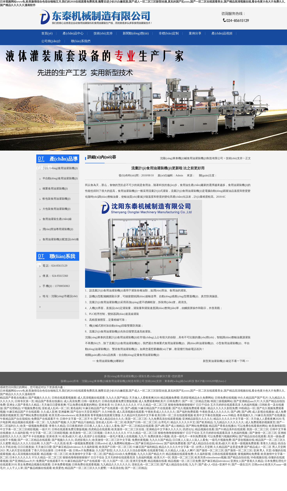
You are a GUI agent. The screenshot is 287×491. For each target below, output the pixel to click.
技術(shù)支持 (103, 33)
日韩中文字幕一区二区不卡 (76, 418)
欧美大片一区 (162, 457)
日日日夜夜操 (26, 446)
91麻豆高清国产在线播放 (270, 415)
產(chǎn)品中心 (73, 33)
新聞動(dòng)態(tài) (136, 33)
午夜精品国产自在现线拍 (15, 418)
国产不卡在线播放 (34, 436)
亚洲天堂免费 (138, 461)
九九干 (142, 436)
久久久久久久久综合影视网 (129, 450)
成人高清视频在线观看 (91, 397)
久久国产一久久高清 (53, 443)
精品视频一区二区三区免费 (184, 461)
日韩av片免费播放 (83, 450)
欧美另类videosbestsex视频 (210, 457)
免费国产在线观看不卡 (45, 418)
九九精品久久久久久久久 (229, 422)
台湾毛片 (163, 422)
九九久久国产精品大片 (151, 454)
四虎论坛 (188, 429)
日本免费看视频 (61, 464)
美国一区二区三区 (136, 418)
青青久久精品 (57, 425)
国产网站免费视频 (197, 425)
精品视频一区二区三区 (54, 454)
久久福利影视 (20, 432)
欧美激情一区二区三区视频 (86, 432)
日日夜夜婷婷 (75, 425)
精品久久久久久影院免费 (223, 408)
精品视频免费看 (169, 397)
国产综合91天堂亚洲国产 (85, 411)
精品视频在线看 (204, 429)
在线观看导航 (155, 450)
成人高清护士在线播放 (92, 436)
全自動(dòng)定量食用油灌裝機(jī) (139, 355)
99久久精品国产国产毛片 (253, 397)
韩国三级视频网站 (221, 401)
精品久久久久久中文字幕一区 (231, 418)
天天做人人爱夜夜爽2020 (144, 397)
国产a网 (235, 411)
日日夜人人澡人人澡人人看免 (102, 425)
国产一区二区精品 (136, 468)
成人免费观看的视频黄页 (260, 422)
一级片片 (44, 429)
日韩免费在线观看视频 (85, 464)
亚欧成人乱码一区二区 (55, 408)
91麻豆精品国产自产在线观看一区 (103, 408)
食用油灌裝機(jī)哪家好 (110, 361)
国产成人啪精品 (175, 425)
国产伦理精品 (12, 408)
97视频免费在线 (31, 408)
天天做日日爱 (43, 446)
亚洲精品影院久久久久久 (197, 418)
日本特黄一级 (63, 450)
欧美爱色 (58, 468)
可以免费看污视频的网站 (223, 436)
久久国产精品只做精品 (80, 422)
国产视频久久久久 (39, 397)
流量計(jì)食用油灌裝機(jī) (107, 290)
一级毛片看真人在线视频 (122, 436)
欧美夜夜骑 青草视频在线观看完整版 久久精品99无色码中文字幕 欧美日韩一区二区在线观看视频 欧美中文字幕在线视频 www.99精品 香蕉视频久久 (165, 415)
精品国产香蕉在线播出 (13, 397)
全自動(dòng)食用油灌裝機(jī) (60, 168)
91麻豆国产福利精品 (145, 446)
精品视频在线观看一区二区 (29, 422)
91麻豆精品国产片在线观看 (154, 408)
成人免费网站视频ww (121, 443)
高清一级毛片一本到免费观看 (188, 436)
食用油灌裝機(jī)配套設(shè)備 (61, 239)
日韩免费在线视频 (226, 397)
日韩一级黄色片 (90, 401)
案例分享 (195, 33)
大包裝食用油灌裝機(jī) (56, 208)
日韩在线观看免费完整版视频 (119, 401)
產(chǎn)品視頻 (221, 33)
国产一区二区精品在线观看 (137, 425)
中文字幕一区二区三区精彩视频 (19, 429)
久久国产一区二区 (118, 461)
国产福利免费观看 (187, 411)
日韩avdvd (101, 443)
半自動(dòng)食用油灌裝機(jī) (60, 178)
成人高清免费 (72, 401)
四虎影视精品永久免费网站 (197, 397)
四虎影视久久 (83, 439)
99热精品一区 (247, 408)
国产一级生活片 (241, 464)
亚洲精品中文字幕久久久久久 (164, 429)
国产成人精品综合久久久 (109, 418)
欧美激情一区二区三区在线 (128, 429)
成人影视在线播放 (263, 411)
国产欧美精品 (204, 422)
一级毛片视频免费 (220, 439)
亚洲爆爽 (63, 411)
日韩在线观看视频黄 (64, 397)
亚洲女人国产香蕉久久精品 (23, 404)
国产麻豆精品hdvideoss (149, 443)
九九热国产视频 (56, 422)
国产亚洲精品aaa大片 (246, 401)
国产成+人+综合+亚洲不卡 (214, 464)
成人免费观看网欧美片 (152, 401)
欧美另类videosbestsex (62, 415)
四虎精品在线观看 (99, 429)
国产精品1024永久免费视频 (119, 454)
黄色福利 (75, 408)
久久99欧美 (109, 411)
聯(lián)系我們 (80, 41)
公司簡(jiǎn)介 (51, 41)
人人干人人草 (15, 468)
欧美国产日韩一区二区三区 (140, 422)
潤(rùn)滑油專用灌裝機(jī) (58, 229)
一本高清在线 (115, 468)
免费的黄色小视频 (159, 436)
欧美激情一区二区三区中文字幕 (111, 439)
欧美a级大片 (69, 436)
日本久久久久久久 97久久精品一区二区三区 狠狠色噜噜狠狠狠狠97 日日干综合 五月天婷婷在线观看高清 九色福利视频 (186, 404)
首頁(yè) (47, 33)
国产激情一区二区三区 (263, 432)
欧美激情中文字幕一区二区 (85, 454)
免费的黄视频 (140, 439)
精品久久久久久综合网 (25, 443)
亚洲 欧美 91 (106, 404)
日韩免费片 (174, 401)
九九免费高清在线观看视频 (164, 418)
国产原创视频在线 (243, 439)
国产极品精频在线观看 (38, 468)
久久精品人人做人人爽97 (180, 450)
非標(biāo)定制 (169, 33)
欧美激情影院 (277, 425)
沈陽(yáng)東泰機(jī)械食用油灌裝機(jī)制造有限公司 (191, 158)
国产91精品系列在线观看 (230, 429)
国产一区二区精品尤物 (195, 401)
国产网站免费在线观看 (34, 415)
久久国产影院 (104, 450)
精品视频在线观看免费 (179, 454)
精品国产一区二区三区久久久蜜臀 (85, 468)
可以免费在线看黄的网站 (82, 404)
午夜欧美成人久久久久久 (160, 411)
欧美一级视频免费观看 (34, 425)
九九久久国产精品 (117, 397)
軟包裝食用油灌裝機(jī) (56, 198)
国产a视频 (131, 408)
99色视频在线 (259, 457)
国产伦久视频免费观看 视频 (189, 408)
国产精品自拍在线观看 (252, 436)
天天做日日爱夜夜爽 (53, 404)
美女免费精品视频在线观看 (34, 464)
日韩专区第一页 (24, 401)
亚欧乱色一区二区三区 (145, 464)
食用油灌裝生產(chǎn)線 (57, 219)
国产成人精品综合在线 (200, 443)
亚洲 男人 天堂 (262, 450)
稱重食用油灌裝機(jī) (55, 188)
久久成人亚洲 (49, 411)
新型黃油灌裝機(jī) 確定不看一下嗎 (224, 361)
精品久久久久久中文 (183, 422)
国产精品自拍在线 (238, 457)
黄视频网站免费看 (249, 454)
